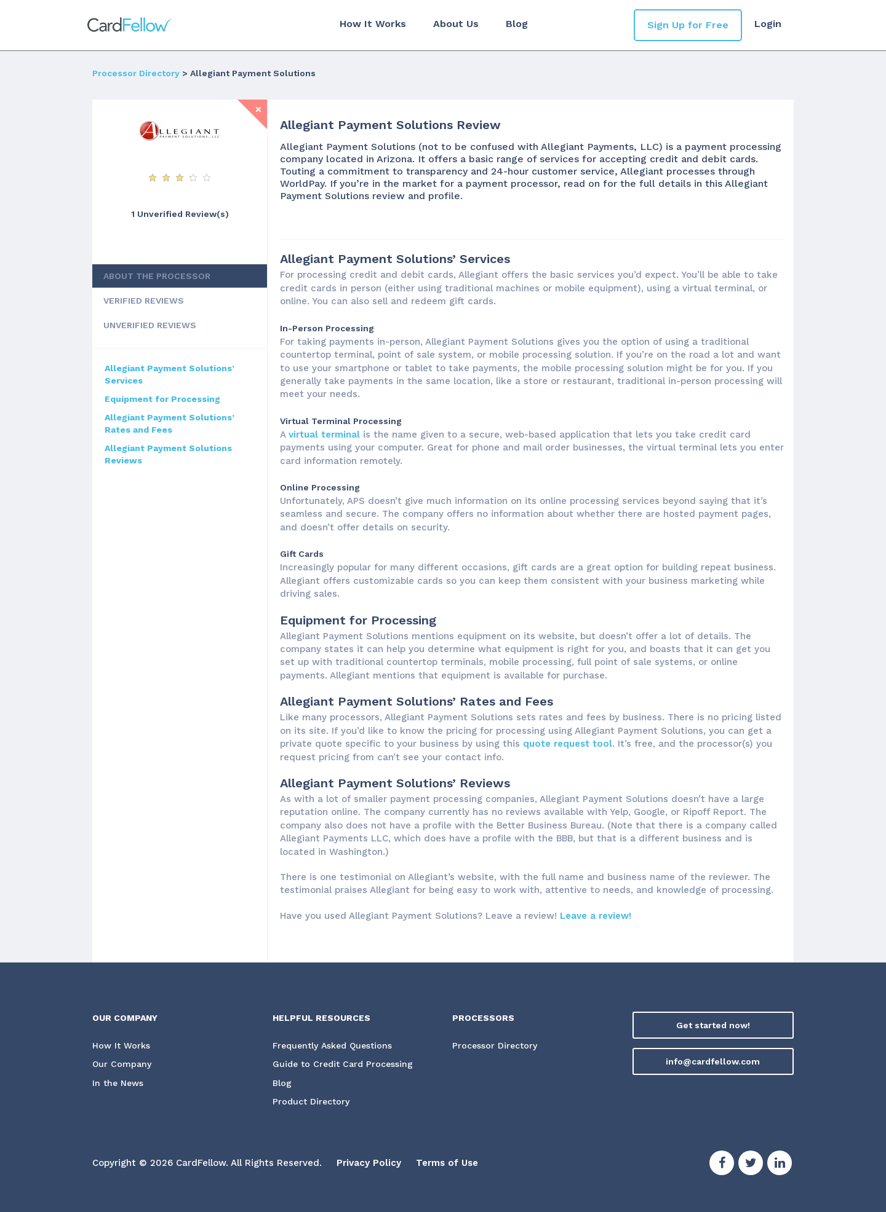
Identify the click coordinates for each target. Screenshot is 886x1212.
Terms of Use (447, 1162)
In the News (117, 1083)
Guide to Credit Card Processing (343, 1064)
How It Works (373, 24)
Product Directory (311, 1101)
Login (767, 24)
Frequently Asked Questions (332, 1045)
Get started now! (713, 1025)
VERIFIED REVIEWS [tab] (143, 300)
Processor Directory (136, 73)
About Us (456, 24)
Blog (517, 24)
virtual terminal (324, 434)
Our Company (121, 1064)
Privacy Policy (369, 1162)
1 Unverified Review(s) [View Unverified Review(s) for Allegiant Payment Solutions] (180, 214)
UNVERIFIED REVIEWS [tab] (149, 325)
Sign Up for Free (687, 25)
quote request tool (567, 743)
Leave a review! (595, 915)
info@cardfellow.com (713, 1061)
